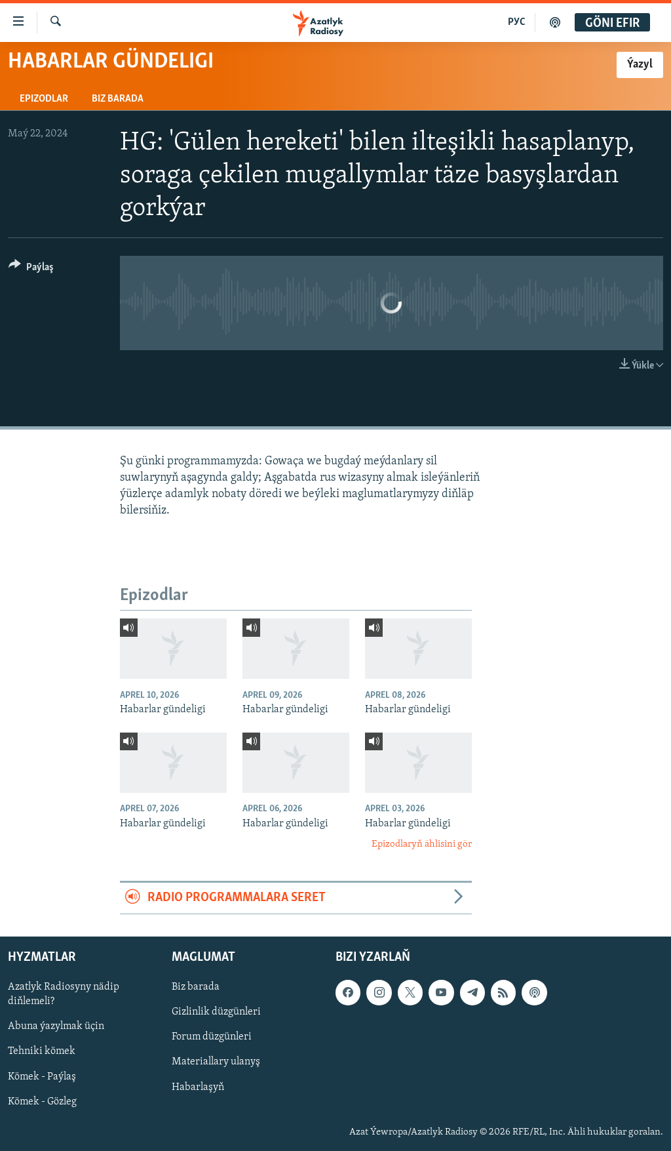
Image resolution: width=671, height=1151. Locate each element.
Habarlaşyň (198, 1086)
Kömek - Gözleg (42, 1101)
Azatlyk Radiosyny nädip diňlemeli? (63, 994)
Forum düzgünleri (212, 1037)
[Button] (31, 269)
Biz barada (118, 99)
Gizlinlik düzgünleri (216, 1012)
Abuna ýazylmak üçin (56, 1026)
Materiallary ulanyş (216, 1062)
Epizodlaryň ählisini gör (422, 844)
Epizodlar (44, 99)
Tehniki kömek (41, 1051)
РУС (517, 22)
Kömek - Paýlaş (42, 1076)
